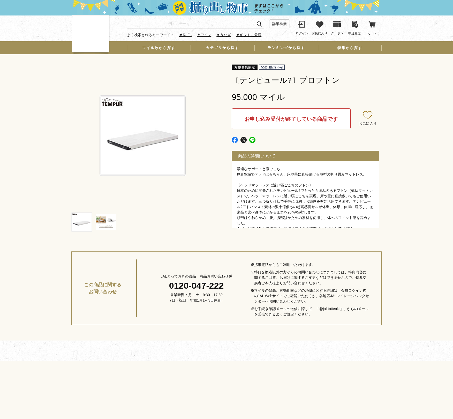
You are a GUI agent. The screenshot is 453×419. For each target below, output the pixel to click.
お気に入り (368, 123)
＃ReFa (185, 35)
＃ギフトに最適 (248, 35)
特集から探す (349, 48)
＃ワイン (204, 35)
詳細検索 (279, 24)
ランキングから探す (286, 48)
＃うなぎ (223, 35)
